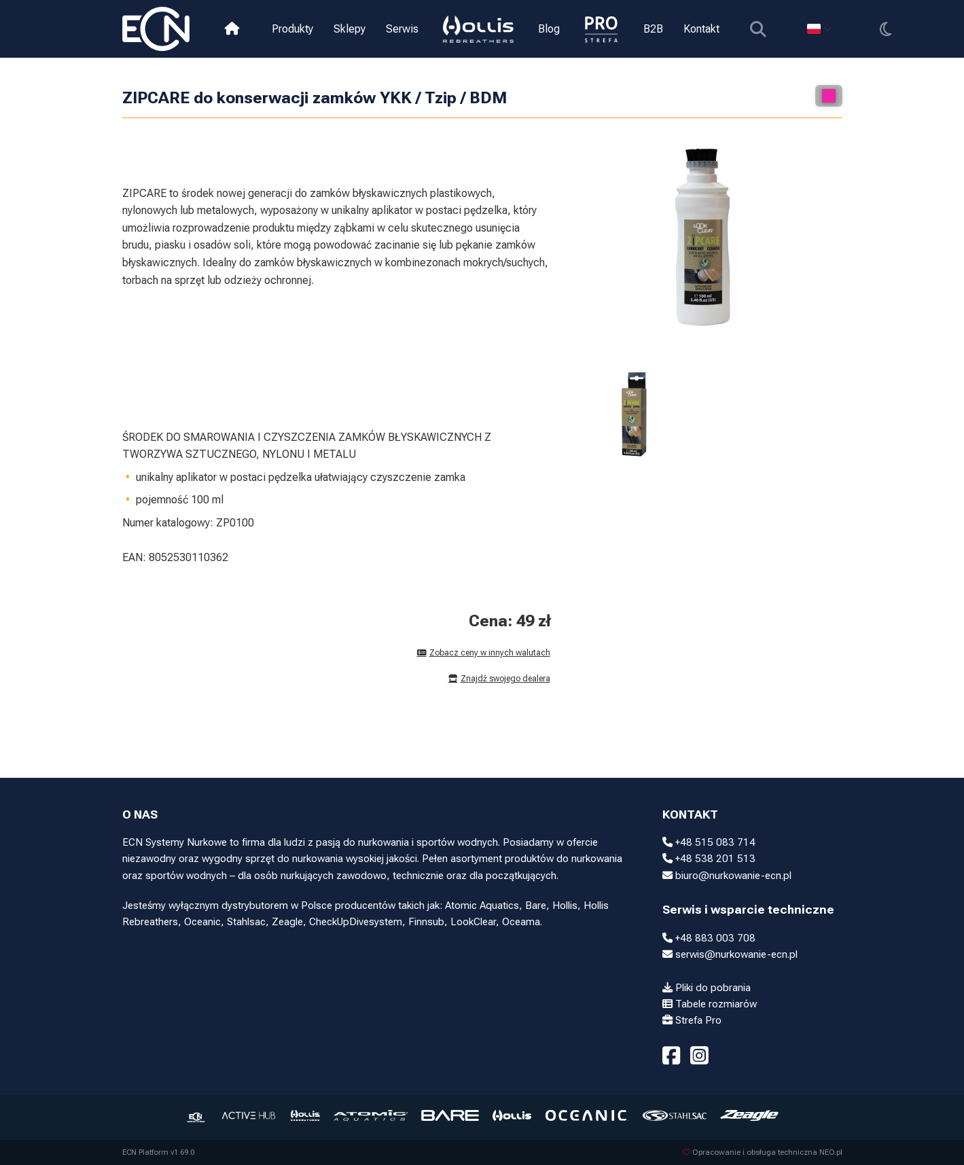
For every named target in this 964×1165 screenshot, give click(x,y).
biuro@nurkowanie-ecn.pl (726, 876)
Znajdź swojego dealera (499, 679)
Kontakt (701, 28)
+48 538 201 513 (708, 859)
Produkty (292, 28)
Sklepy (349, 28)
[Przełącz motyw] (885, 29)
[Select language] (819, 29)
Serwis (402, 28)
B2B (652, 28)
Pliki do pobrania (706, 988)
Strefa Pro (691, 1020)
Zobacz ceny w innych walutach (483, 653)
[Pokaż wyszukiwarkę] (758, 29)
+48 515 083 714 (708, 842)
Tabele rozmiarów (709, 1004)
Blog (549, 28)
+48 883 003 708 (708, 938)
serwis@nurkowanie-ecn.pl (730, 954)
